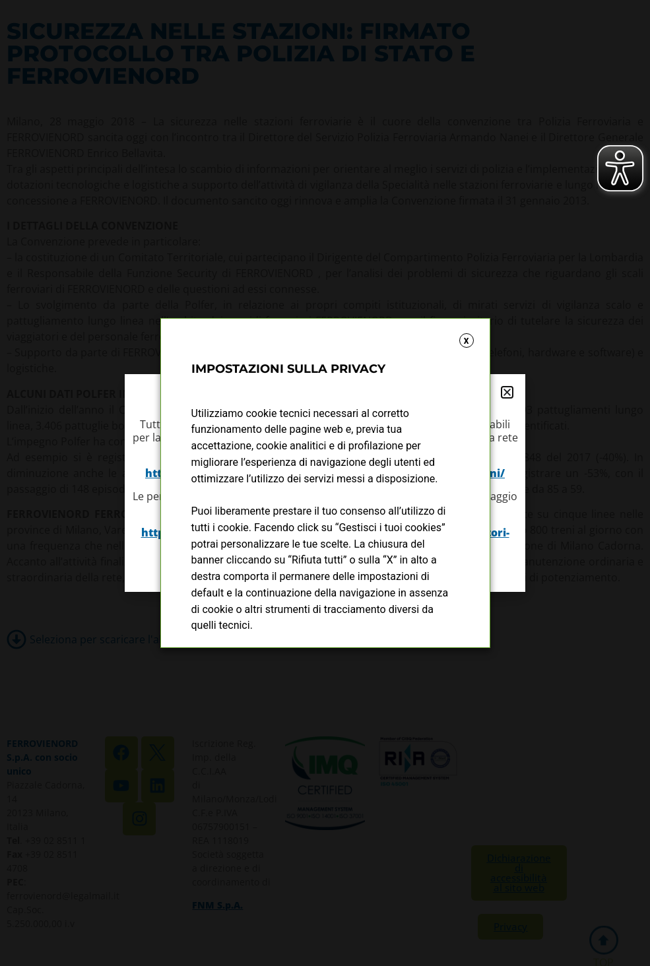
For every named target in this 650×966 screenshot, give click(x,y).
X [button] (466, 341)
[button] (507, 392)
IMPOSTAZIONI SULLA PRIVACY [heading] (288, 369)
